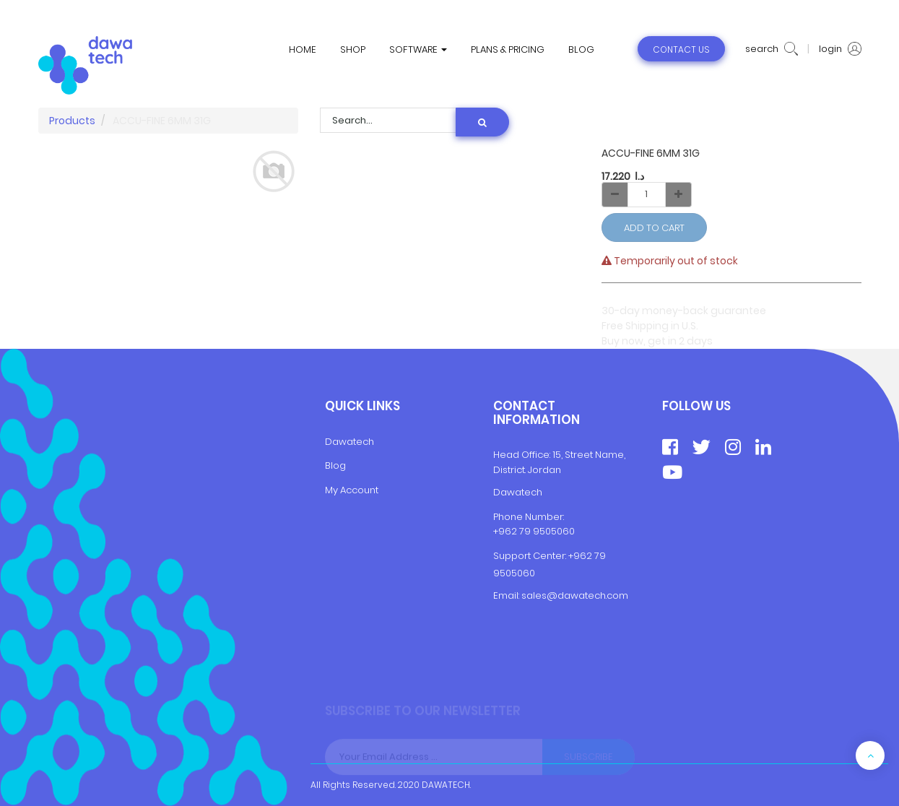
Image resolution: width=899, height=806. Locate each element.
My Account (351, 490)
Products (72, 120)
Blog (335, 465)
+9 (574, 556)
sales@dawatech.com (574, 595)
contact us (681, 49)
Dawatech (349, 441)
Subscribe (588, 759)
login (840, 49)
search (771, 49)
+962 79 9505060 (534, 531)
